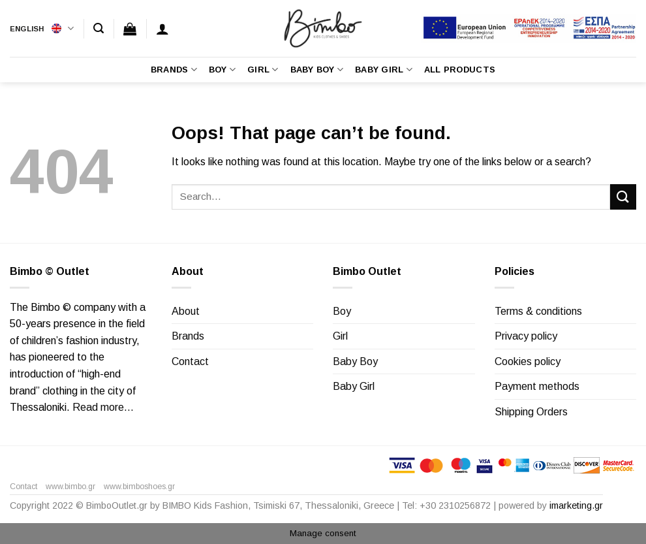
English (42, 28)
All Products (459, 69)
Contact (190, 361)
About (186, 311)
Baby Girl (383, 69)
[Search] (98, 28)
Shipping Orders (531, 411)
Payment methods (537, 386)
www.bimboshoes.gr (139, 486)
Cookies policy (528, 361)
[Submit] (623, 197)
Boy (222, 69)
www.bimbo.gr (70, 486)
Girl (262, 69)
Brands (174, 69)
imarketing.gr (576, 505)
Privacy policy (526, 336)
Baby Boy (317, 69)
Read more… (103, 407)
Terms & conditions (538, 311)
